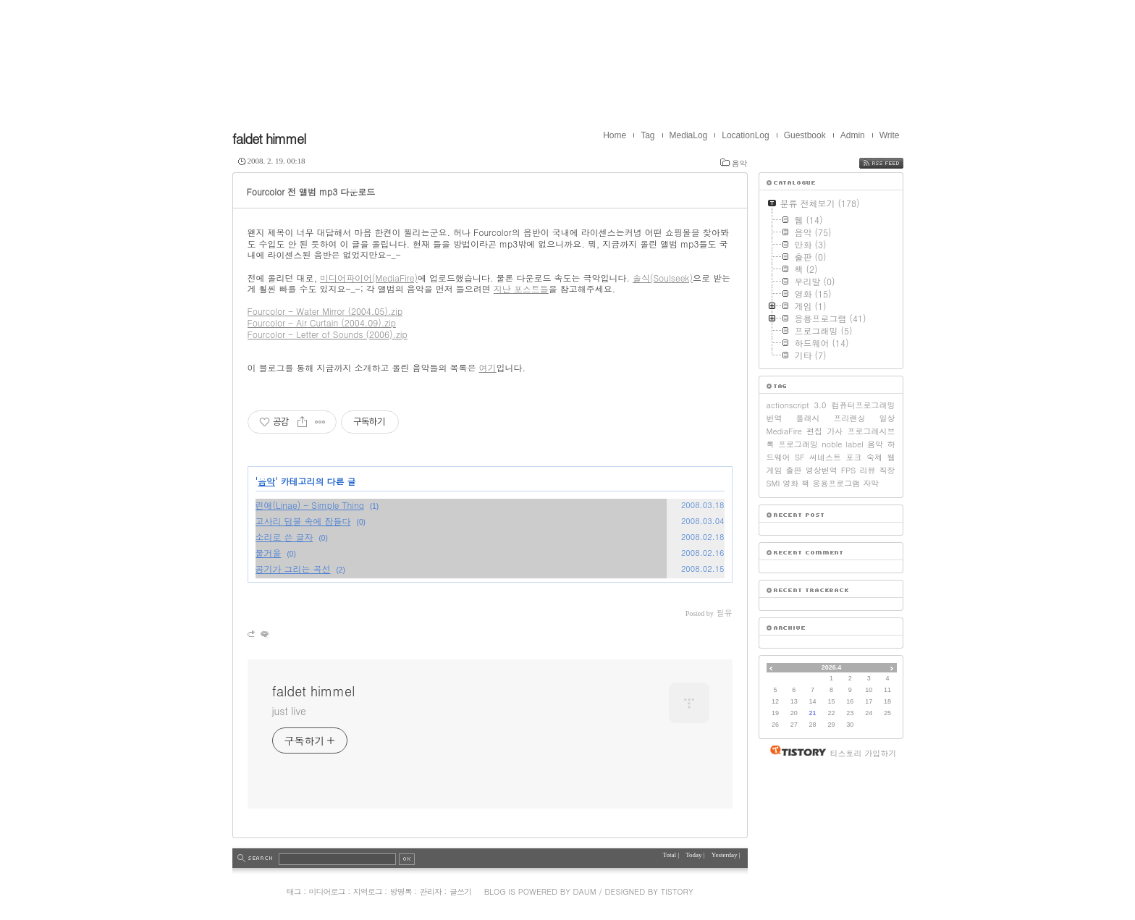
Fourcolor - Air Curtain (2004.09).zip (322, 322)
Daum (584, 891)
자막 (871, 483)
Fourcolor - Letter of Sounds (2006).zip (328, 334)
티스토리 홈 (794, 751)
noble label (842, 444)
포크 (854, 457)
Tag (647, 135)
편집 (814, 431)
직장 (887, 470)
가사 (835, 431)
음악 (740, 163)
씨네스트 (825, 457)
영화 (790, 483)
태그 (293, 891)
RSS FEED (892, 163)
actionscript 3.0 (797, 405)
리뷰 (867, 470)
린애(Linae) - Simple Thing (310, 505)
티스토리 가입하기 (863, 753)
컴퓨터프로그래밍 (863, 405)
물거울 (269, 552)
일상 (887, 418)
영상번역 (821, 470)
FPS (848, 470)
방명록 (401, 891)
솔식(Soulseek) (663, 277)
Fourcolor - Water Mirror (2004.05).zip (325, 311)
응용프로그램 (836, 483)
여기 (488, 367)
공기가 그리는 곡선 (293, 568)
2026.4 (832, 667)
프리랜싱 (850, 418)
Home (614, 135)
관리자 (431, 891)
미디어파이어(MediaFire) (369, 277)
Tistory (677, 891)
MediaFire (784, 431)
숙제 (874, 457)
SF (800, 457)
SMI (773, 483)
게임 (774, 470)
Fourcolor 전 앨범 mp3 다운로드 (311, 191)
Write (889, 135)
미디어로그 (327, 891)
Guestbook (805, 135)
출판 (794, 470)
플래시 (808, 418)
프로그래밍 (798, 444)
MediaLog (689, 135)
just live (289, 711)
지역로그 (367, 891)
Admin (852, 135)
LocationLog (745, 135)
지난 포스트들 (521, 288)
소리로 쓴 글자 (284, 537)
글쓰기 (460, 891)
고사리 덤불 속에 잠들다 (303, 521)
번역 (774, 418)
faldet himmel (269, 139)
